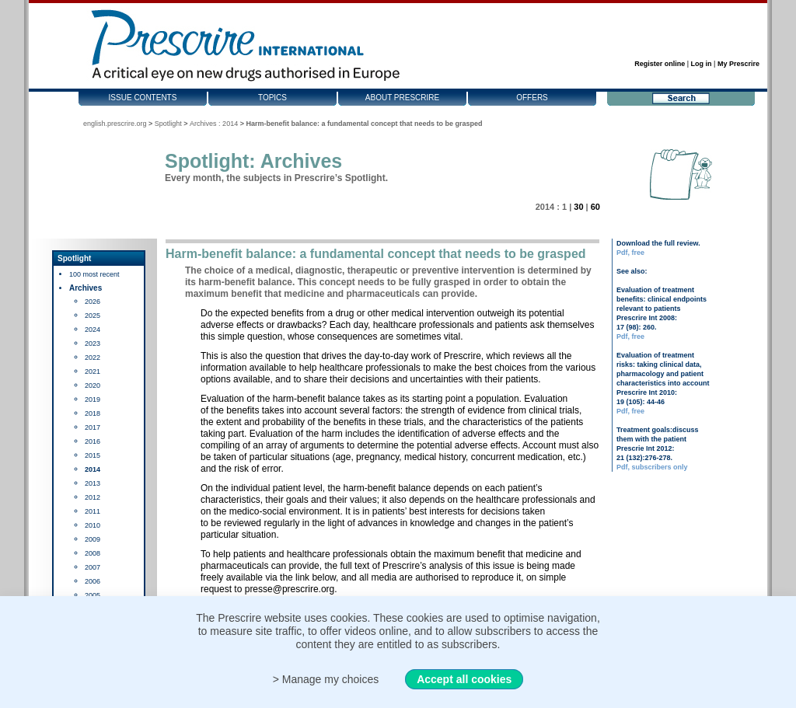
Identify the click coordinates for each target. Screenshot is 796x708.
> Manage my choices (326, 679)
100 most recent (94, 274)
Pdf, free (630, 252)
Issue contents (143, 97)
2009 (92, 539)
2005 (92, 595)
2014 (92, 469)
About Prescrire (402, 97)
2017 (92, 427)
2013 (92, 483)
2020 (92, 385)
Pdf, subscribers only (652, 467)
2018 (92, 413)
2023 (92, 343)
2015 (92, 455)
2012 (92, 497)
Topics (272, 97)
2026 (92, 301)
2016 (92, 441)
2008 (92, 553)
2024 (92, 329)
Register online (659, 64)
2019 (92, 399)
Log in (701, 64)
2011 (92, 511)
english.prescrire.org (115, 123)
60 (595, 206)
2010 (92, 525)
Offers (532, 97)
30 (578, 206)
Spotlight (168, 123)
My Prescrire (738, 64)
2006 (92, 581)
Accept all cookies (464, 679)
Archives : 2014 (214, 123)
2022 (92, 357)
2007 (92, 567)
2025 (92, 315)
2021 (92, 371)
